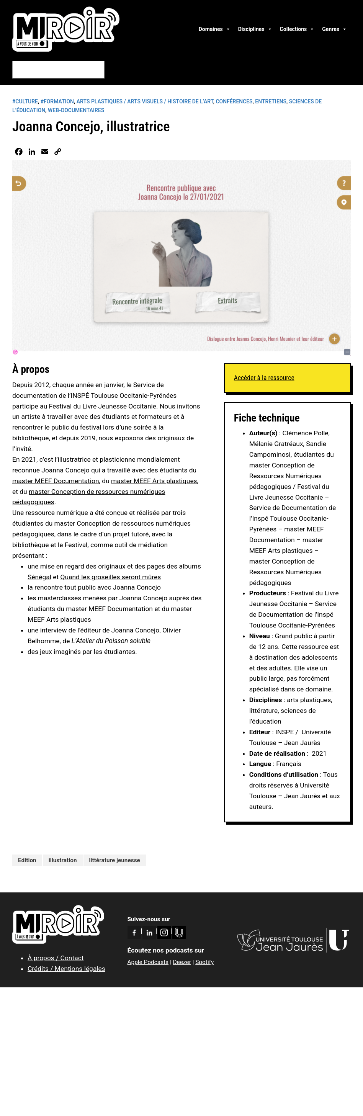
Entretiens (270, 101)
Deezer (182, 962)
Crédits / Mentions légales (66, 968)
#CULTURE (25, 101)
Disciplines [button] (255, 29)
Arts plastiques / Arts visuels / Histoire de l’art (145, 101)
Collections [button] (297, 29)
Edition (27, 860)
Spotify (204, 962)
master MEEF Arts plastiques (154, 481)
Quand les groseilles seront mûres (110, 577)
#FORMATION (57, 101)
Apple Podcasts (148, 962)
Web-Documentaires (76, 110)
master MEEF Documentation (55, 481)
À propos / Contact (55, 958)
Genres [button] (334, 29)
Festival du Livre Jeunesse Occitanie (102, 406)
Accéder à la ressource (264, 378)
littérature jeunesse (114, 860)
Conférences (234, 101)
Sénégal (39, 577)
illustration (63, 860)
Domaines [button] (215, 29)
